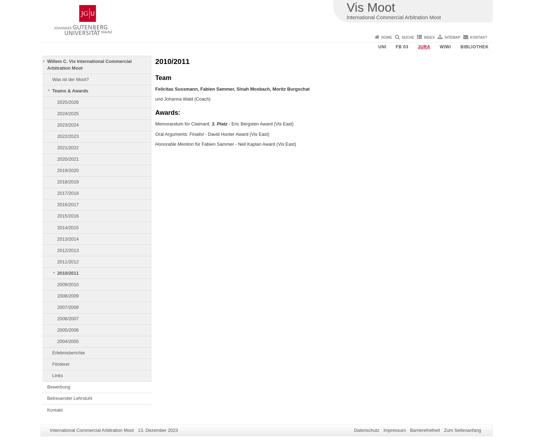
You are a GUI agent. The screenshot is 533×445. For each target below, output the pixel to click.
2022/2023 (68, 136)
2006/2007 (68, 318)
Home (386, 37)
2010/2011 (68, 273)
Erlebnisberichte (68, 352)
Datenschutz (366, 430)
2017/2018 (68, 193)
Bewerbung (58, 387)
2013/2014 (68, 239)
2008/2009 (68, 296)
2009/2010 (68, 284)
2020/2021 (68, 159)
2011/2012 (68, 261)
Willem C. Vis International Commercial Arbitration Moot (89, 64)
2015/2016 (68, 216)
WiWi (445, 46)
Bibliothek (474, 46)
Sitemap (452, 37)
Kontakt (478, 37)
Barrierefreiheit (425, 430)
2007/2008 (68, 307)
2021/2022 (68, 147)
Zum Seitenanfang (462, 430)
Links (57, 375)
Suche (408, 37)
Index (429, 37)
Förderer (61, 364)
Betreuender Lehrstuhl (70, 398)
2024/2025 (68, 113)
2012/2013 (68, 250)
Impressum (394, 430)
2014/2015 (68, 227)
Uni (382, 46)
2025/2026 (68, 102)
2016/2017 (68, 204)
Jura (424, 46)
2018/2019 (68, 181)
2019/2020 (68, 170)
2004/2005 (68, 341)
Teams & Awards (70, 90)
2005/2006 (68, 330)
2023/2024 (68, 125)
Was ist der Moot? (70, 79)
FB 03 (402, 46)
